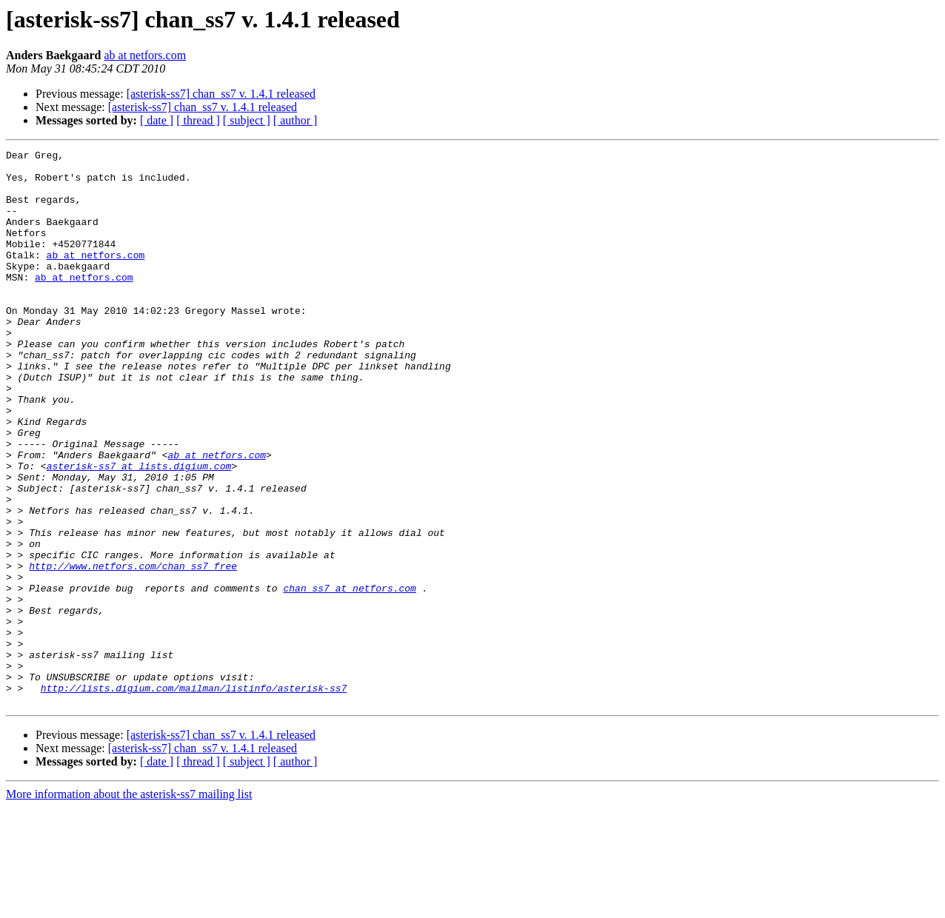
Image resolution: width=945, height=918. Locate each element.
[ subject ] (246, 120)
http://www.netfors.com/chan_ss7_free (133, 650)
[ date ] (156, 120)
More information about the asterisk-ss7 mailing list (129, 905)
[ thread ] (198, 120)
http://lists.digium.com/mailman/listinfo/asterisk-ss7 (194, 796)
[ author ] (295, 120)
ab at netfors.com (145, 55)
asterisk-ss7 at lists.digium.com (139, 530)
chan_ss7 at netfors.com (349, 676)
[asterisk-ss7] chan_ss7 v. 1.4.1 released (221, 93)
